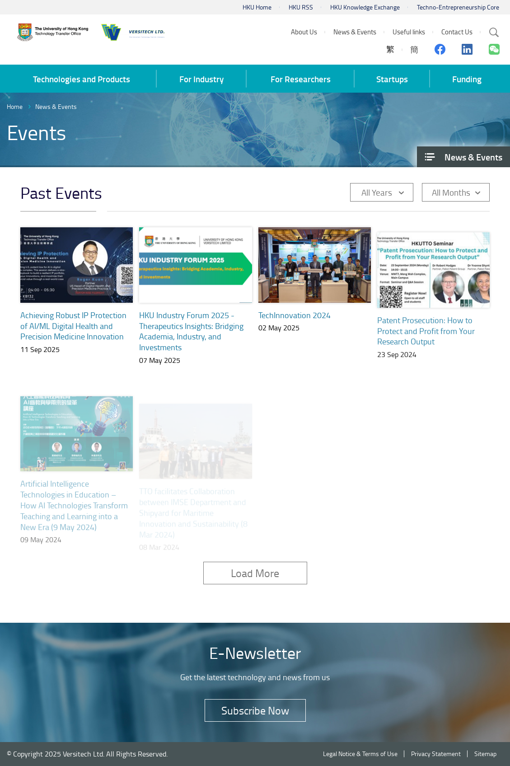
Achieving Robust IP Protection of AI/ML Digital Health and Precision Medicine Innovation (73, 326)
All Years (376, 192)
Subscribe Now (255, 710)
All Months (451, 192)
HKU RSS (301, 7)
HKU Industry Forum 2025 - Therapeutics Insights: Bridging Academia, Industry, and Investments (191, 331)
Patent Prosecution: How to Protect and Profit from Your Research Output (426, 337)
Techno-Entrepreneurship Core (458, 7)
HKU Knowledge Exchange (365, 7)
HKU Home (257, 7)
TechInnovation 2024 (294, 319)
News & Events (56, 106)
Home (15, 106)
